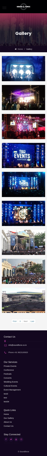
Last (32, 321)
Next (26, 321)
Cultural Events (10, 386)
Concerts (8, 378)
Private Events (10, 366)
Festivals (8, 374)
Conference (9, 370)
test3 (6, 394)
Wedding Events (11, 382)
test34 (6, 401)
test (5, 398)
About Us (8, 422)
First (15, 321)
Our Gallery (9, 418)
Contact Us (8, 426)
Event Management (12, 390)
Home (19, 49)
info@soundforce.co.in (17, 345)
